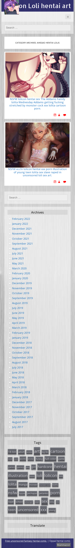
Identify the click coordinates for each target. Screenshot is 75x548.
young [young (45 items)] (52, 510)
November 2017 (22, 407)
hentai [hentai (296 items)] (60, 466)
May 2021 (18, 263)
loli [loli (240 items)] (39, 475)
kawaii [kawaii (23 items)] (32, 476)
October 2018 (20, 352)
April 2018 (18, 382)
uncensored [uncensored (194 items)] (28, 509)
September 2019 (22, 298)
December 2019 (22, 283)
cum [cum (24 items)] (16, 459)
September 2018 (22, 357)
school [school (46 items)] (19, 501)
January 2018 (20, 397)
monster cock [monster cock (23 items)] (44, 485)
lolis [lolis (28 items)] (61, 476)
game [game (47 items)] (61, 458)
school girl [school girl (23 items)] (29, 502)
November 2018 (22, 347)
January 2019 (20, 337)
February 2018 (21, 392)
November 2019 (22, 288)
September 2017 (22, 417)
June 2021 (18, 258)
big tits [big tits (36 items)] (45, 452)
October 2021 (20, 238)
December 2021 (22, 228)
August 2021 (20, 248)
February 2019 (21, 332)
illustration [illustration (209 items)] (18, 475)
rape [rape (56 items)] (11, 501)
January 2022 (20, 223)
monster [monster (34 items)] (33, 484)
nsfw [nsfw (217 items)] (12, 492)
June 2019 (18, 313)
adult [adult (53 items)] (21, 451)
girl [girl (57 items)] (34, 467)
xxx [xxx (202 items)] (43, 509)
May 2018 (18, 377)
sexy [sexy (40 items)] (52, 501)
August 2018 (20, 362)
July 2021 (17, 253)
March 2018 (19, 387)
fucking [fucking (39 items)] (39, 458)
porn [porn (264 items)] (55, 492)
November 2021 (22, 233)
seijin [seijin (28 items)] (37, 502)
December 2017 (22, 402)
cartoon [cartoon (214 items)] (58, 451)
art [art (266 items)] (37, 451)
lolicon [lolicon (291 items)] (50, 475)
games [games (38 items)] (11, 467)
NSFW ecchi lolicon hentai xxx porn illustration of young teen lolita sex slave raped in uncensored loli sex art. (37, 172)
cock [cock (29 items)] (10, 459)
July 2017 (17, 427)
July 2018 (17, 367)
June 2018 (18, 372)
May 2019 (18, 318)
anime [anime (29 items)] (29, 452)
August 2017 (20, 422)
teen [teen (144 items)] (12, 509)
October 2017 (20, 412)
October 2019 (20, 293)
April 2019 (18, 323)
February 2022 (21, 219)
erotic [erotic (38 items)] (31, 458)
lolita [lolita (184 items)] (12, 484)
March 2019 (19, 328)
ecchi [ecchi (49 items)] (23, 458)
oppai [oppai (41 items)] (22, 493)
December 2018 (22, 342)
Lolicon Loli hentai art (37, 6)
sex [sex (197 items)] (44, 501)
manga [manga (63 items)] (23, 484)
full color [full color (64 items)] (50, 458)
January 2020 (20, 278)
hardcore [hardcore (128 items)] (45, 466)
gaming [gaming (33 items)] (20, 467)
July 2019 (17, 308)
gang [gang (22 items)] (27, 467)
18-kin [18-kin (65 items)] (12, 451)
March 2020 (19, 268)
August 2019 (20, 303)
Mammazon (63, 545)
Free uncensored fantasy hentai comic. (26, 540)
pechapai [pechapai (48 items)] (32, 493)
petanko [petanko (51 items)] (43, 493)
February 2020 (21, 273)
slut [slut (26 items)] (57, 502)
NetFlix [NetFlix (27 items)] (55, 485)
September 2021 (22, 243)
